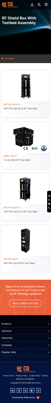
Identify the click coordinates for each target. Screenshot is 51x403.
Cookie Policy (34, 375)
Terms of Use (8, 375)
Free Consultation (25, 303)
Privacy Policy (21, 375)
